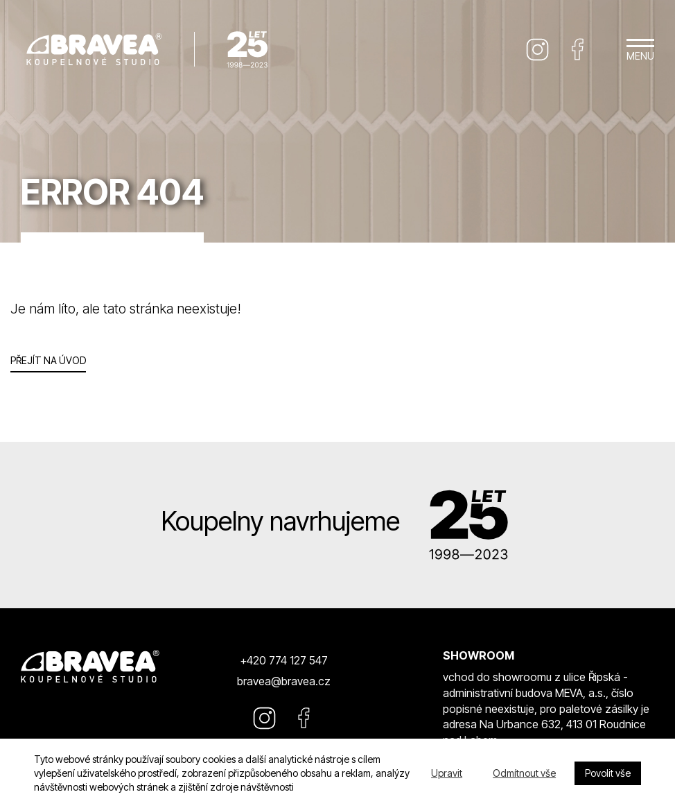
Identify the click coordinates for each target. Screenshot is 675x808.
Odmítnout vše (524, 773)
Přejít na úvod (48, 360)
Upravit (446, 773)
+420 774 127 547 (284, 660)
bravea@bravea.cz (284, 681)
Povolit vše (608, 773)
